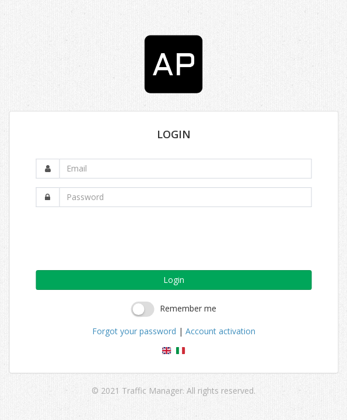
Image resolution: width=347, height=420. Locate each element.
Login (173, 279)
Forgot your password (134, 331)
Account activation (220, 331)
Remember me (188, 308)
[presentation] (124, 238)
